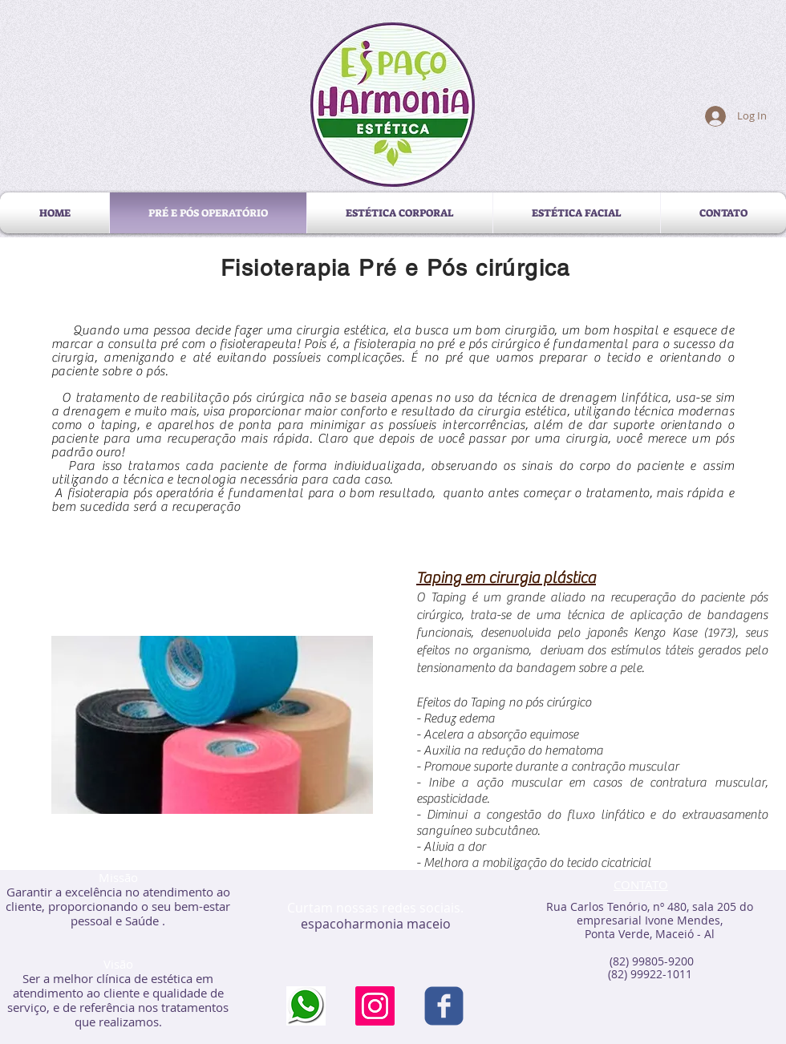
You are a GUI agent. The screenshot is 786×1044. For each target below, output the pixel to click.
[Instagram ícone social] (375, 1006)
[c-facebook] (444, 1006)
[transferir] (306, 1006)
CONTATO (641, 884)
